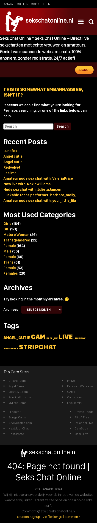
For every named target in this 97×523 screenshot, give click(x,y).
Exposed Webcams (80, 386)
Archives (10, 309)
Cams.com (74, 397)
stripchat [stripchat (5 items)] (37, 347)
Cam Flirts (81, 434)
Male (7, 251)
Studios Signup (28, 516)
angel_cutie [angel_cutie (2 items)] (16, 337)
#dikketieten (40, 4)
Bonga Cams (17, 417)
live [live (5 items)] (65, 337)
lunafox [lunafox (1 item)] (79, 338)
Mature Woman (16, 234)
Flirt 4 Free (82, 417)
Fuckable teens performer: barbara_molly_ (39, 195)
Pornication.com (19, 397)
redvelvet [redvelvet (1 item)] (10, 348)
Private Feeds (84, 412)
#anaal (8, 4)
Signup (84, 70)
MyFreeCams (17, 403)
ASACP (48, 489)
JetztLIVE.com (18, 392)
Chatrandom (17, 380)
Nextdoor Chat (18, 428)
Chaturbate (16, 434)
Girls (7, 223)
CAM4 (71, 392)
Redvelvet (11, 167)
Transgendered (16, 240)
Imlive (71, 380)
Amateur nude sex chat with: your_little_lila (39, 200)
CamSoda (81, 428)
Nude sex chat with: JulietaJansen (32, 189)
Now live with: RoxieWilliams (27, 184)
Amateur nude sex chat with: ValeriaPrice (38, 178)
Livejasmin (74, 403)
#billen (22, 4)
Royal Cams (16, 386)
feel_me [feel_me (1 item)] (52, 338)
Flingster (14, 412)
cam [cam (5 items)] (38, 337)
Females (10, 273)
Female (9, 246)
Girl (6, 229)
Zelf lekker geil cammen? (61, 516)
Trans (8, 262)
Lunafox (10, 151)
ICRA (58, 489)
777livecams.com (20, 423)
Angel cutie (12, 156)
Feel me (10, 173)
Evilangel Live (84, 423)
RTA (38, 489)
